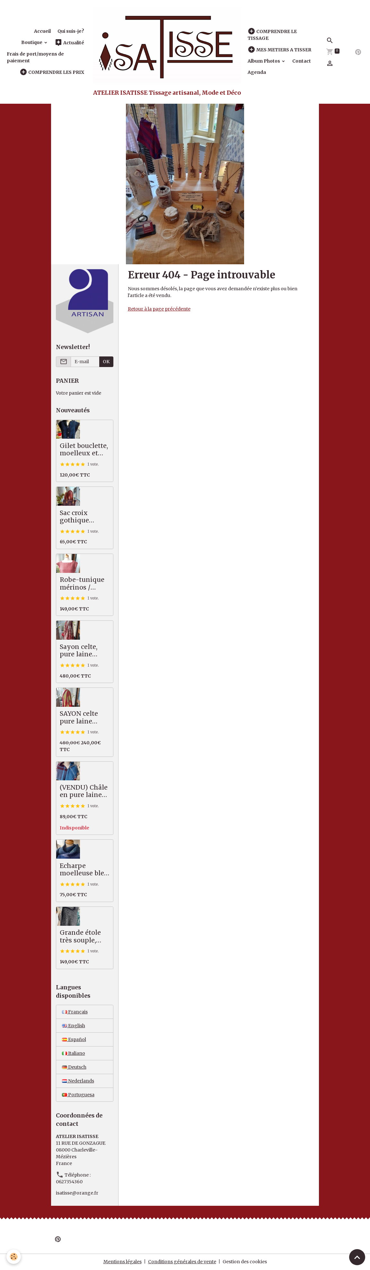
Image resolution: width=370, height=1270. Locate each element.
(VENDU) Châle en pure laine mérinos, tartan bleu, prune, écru (84, 791)
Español (74, 1039)
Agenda (257, 72)
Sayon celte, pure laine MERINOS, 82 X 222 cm (84, 650)
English (73, 1026)
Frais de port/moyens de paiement (35, 57)
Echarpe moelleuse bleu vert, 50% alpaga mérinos (84, 869)
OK (106, 361)
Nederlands (78, 1081)
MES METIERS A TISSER (279, 49)
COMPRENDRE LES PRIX (52, 72)
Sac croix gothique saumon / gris (82, 516)
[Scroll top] (357, 1257)
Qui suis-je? (70, 31)
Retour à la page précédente (159, 309)
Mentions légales (122, 1262)
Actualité (69, 42)
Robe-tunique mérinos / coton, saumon (83, 583)
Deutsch (74, 1067)
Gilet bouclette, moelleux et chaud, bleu (84, 449)
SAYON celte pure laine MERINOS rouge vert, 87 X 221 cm (84, 717)
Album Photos (264, 61)
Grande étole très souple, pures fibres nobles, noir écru (80, 936)
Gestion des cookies (245, 1262)
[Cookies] (13, 1256)
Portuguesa (78, 1095)
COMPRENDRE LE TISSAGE (272, 34)
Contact (301, 61)
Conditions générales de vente (182, 1262)
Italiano (73, 1053)
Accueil (42, 31)
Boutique (32, 42)
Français (75, 1012)
